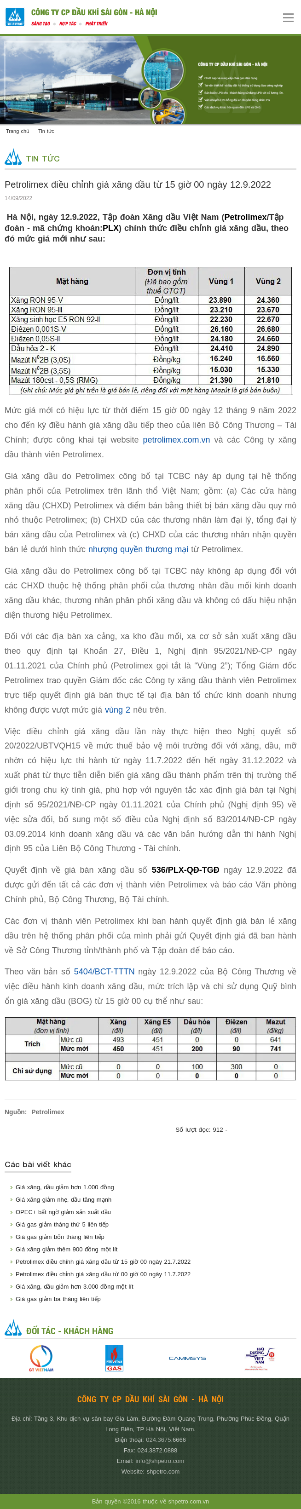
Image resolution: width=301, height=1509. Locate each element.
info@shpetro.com (160, 1460)
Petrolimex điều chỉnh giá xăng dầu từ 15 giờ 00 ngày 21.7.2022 (103, 1261)
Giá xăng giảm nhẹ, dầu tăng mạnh (63, 1199)
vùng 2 (117, 709)
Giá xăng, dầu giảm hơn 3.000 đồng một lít (74, 1286)
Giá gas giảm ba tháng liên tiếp (58, 1299)
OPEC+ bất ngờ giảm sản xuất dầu (63, 1212)
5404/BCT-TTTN (104, 971)
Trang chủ (17, 131)
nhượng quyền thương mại (138, 549)
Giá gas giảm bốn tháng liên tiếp (60, 1236)
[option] (41, 1358)
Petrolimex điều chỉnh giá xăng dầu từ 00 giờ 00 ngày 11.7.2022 (103, 1274)
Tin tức (46, 131)
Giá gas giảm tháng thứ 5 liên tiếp (62, 1224)
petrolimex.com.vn (176, 439)
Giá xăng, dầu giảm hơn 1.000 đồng (65, 1187)
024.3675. (159, 1439)
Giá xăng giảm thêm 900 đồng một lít (66, 1249)
